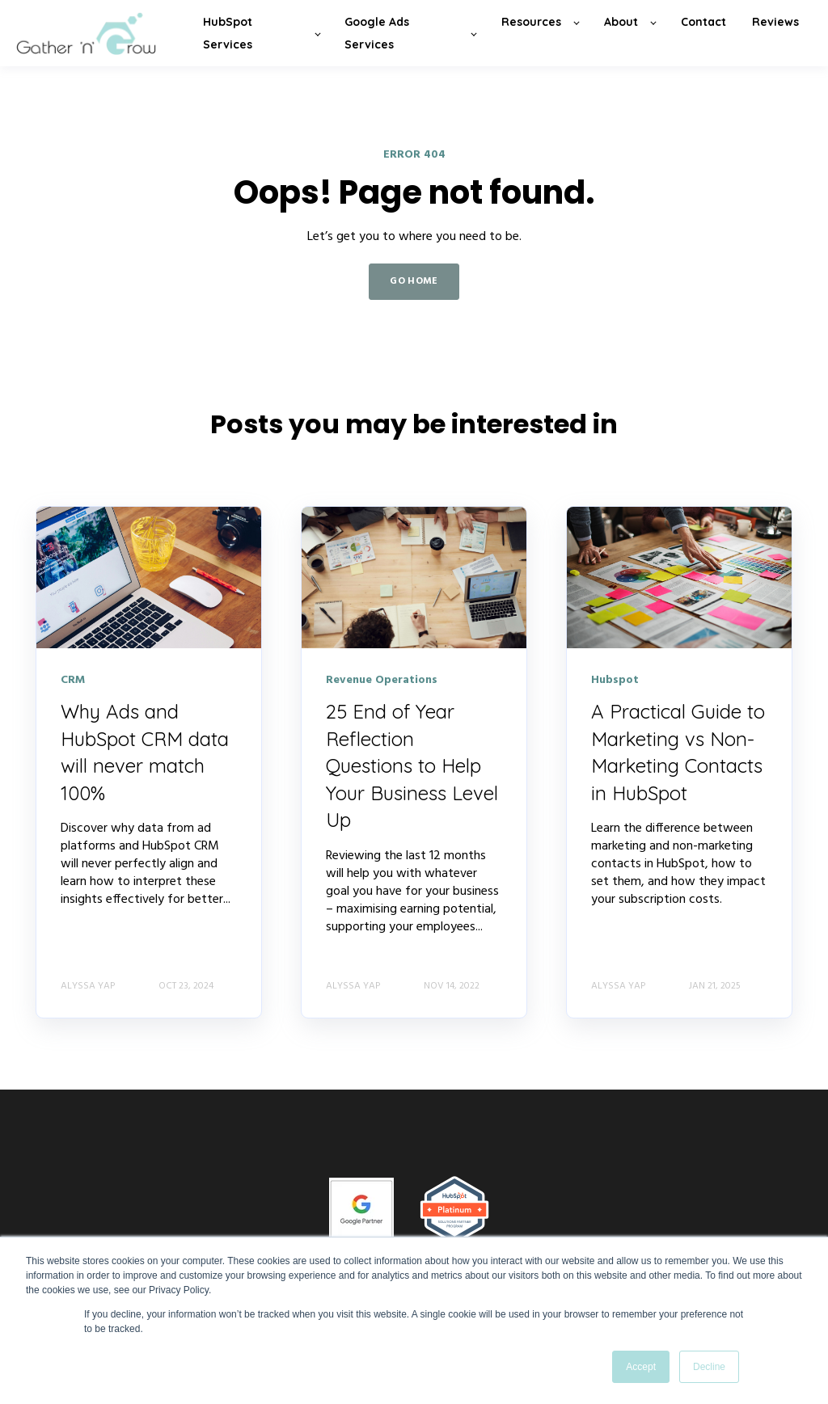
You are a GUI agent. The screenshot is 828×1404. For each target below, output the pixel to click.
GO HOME (414, 281)
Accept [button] (641, 1366)
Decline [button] (709, 1366)
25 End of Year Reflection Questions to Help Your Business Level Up (412, 765)
